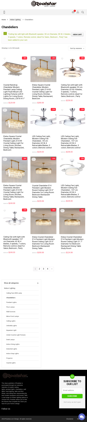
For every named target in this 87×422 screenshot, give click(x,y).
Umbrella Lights (11, 325)
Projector (9, 358)
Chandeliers (10, 298)
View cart (77, 34)
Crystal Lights (11, 363)
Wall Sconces (10, 312)
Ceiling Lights (10, 321)
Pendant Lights (11, 302)
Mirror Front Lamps (12, 316)
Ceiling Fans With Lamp (14, 293)
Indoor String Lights (12, 344)
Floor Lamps (10, 307)
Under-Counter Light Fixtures (15, 335)
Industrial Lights (11, 349)
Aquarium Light (11, 330)
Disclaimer (69, 419)
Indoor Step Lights (12, 353)
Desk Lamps (10, 339)
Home (4, 20)
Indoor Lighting (15, 20)
